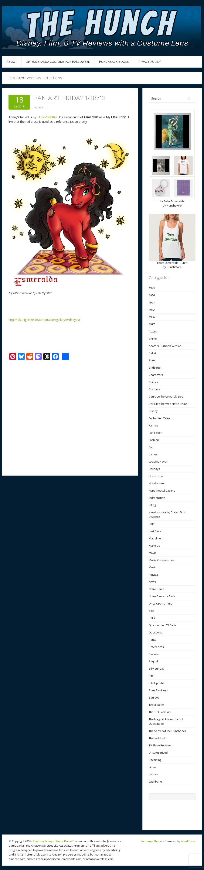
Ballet (152, 353)
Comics (153, 382)
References (156, 647)
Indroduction (157, 498)
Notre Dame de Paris (162, 596)
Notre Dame (156, 589)
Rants (152, 640)
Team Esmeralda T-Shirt (172, 263)
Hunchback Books (114, 62)
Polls (152, 618)
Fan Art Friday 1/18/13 (70, 97)
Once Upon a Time (160, 603)
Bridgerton (155, 367)
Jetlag (152, 505)
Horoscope (156, 476)
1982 (152, 310)
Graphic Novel (158, 462)
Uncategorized (158, 752)
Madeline (155, 538)
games (153, 454)
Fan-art (153, 425)
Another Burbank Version (165, 346)
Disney (153, 411)
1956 (152, 295)
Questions (155, 632)
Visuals (153, 774)
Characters (156, 375)
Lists (151, 524)
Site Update (156, 683)
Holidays (154, 469)
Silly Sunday (156, 668)
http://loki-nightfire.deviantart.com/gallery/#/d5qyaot (44, 320)
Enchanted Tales (159, 418)
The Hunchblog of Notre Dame (52, 841)
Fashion (154, 440)
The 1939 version (160, 712)
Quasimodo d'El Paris (162, 625)
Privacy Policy (149, 62)
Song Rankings (158, 690)
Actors (153, 331)
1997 (152, 324)
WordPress (188, 841)
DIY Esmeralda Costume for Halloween (58, 62)
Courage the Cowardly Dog (166, 396)
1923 (152, 288)
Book (152, 360)
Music (152, 567)
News (152, 582)
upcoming (155, 760)
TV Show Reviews (160, 745)
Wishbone (155, 781)
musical (154, 574)
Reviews (154, 654)
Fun (151, 447)
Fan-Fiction (155, 433)
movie (153, 553)
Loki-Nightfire (48, 117)
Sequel (153, 661)
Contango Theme (151, 841)
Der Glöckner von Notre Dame (168, 404)
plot (151, 611)
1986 (152, 317)
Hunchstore (174, 205)
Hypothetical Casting (162, 490)
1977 (152, 302)
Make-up (154, 546)
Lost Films (155, 531)
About (12, 62)
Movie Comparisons (161, 560)
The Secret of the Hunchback (167, 731)
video (152, 767)
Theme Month (158, 738)
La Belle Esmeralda (172, 201)
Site (151, 676)
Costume (154, 389)
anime (153, 339)
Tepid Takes (156, 705)
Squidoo (154, 697)
